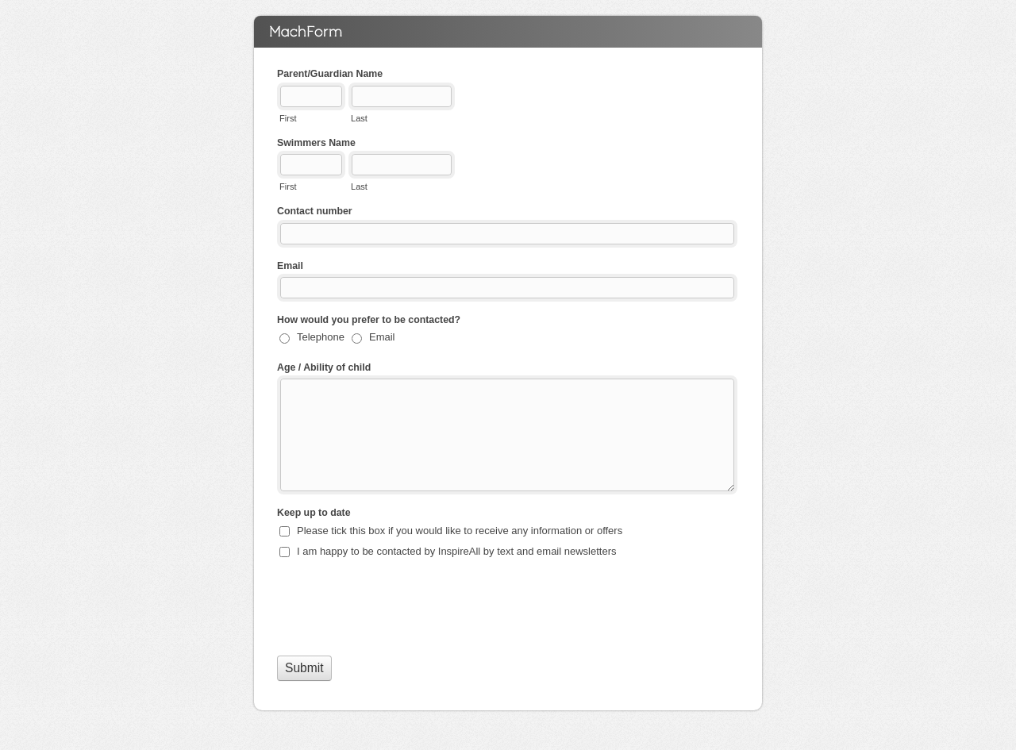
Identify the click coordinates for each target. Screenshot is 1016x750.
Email (290, 265)
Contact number (314, 211)
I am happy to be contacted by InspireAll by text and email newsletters (457, 551)
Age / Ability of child (324, 367)
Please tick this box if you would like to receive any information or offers (459, 531)
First (287, 118)
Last (359, 118)
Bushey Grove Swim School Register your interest (508, 32)
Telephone (320, 337)
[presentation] (397, 606)
